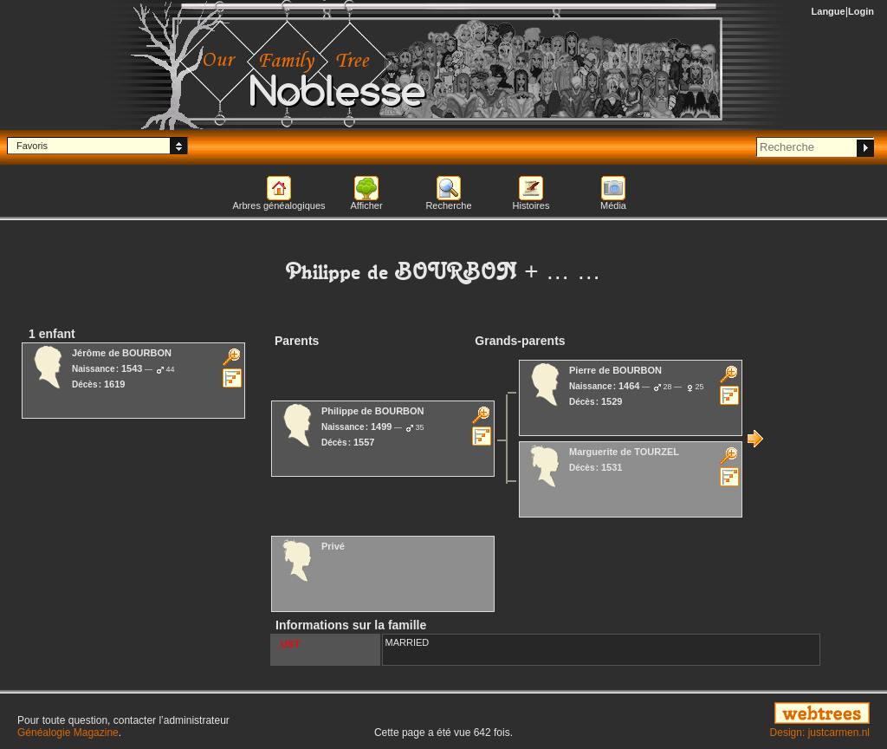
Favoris (32, 145)
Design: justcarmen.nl (820, 732)
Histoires (531, 205)
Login (861, 11)
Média (613, 205)
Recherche (448, 205)
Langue (828, 11)
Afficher (366, 205)
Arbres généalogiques (278, 205)
